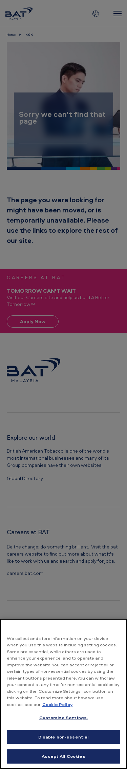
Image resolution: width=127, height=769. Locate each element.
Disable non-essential (63, 737)
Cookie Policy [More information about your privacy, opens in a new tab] (57, 704)
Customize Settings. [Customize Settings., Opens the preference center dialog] (63, 717)
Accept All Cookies (63, 756)
